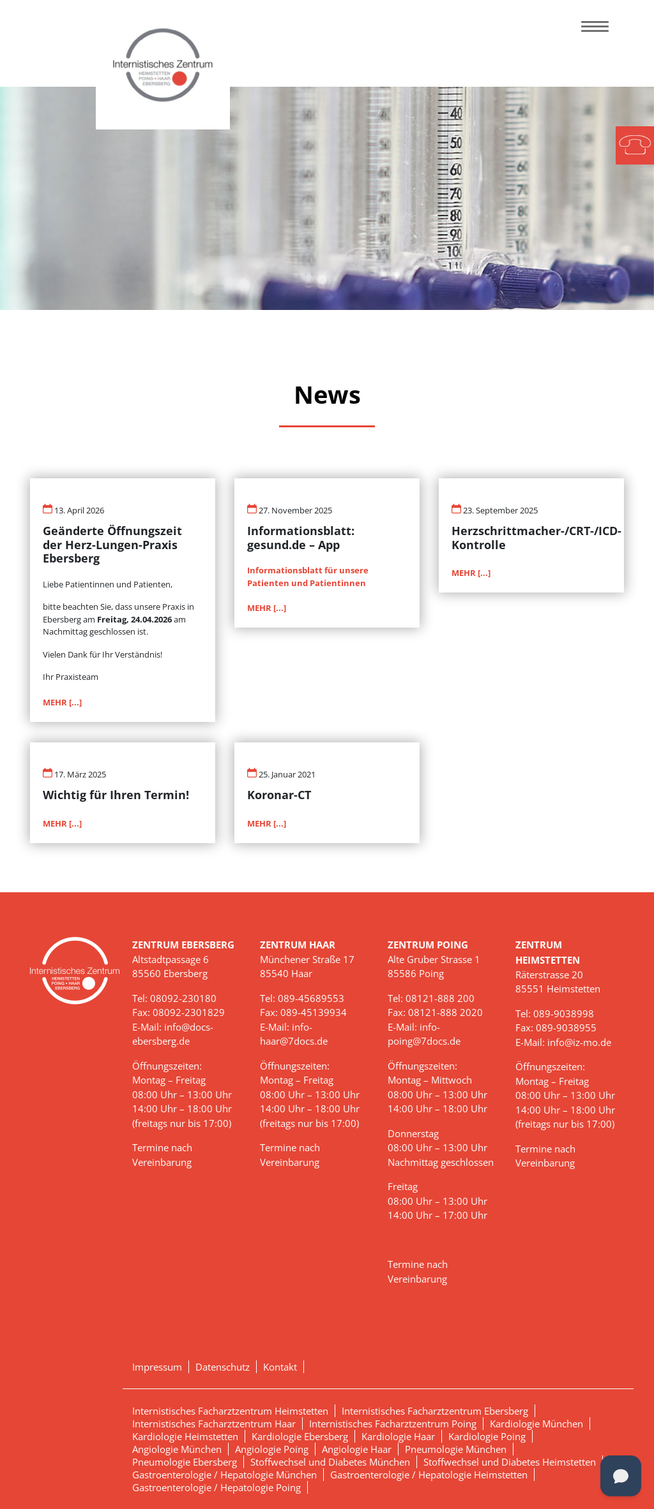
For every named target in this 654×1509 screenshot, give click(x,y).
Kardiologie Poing (487, 1436)
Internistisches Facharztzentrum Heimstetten (230, 1410)
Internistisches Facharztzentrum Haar (214, 1423)
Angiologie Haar (357, 1449)
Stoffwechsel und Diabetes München (330, 1461)
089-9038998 (563, 1013)
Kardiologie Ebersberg (300, 1436)
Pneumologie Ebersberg (184, 1461)
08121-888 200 (440, 998)
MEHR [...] (62, 702)
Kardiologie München (536, 1423)
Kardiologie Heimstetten (185, 1436)
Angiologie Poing (271, 1449)
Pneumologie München (455, 1449)
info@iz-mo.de (579, 1042)
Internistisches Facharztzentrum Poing (392, 1423)
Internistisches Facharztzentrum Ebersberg (435, 1410)
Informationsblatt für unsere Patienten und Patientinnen (308, 576)
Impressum (157, 1366)
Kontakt (280, 1366)
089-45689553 (311, 998)
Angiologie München (177, 1449)
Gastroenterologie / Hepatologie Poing (216, 1487)
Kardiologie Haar (398, 1436)
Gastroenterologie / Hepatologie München (224, 1474)
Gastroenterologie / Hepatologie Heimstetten (429, 1474)
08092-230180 (183, 998)
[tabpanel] (327, 198)
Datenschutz (222, 1366)
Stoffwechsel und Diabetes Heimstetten (509, 1461)
